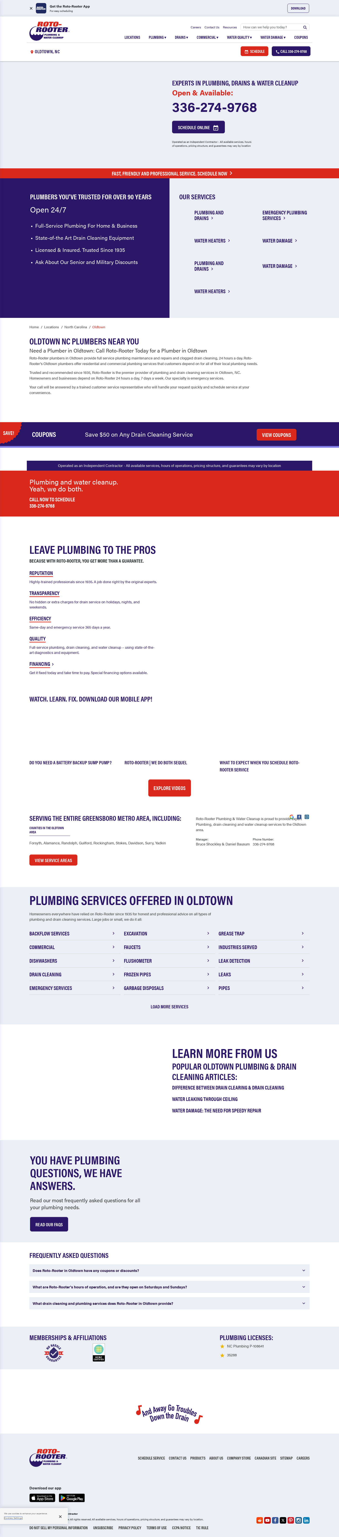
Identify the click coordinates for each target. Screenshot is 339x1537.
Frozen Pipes (167, 974)
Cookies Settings (13, 1517)
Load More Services (169, 1006)
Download (298, 8)
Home (34, 326)
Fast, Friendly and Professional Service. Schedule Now (173, 173)
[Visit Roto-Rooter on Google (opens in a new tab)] (291, 816)
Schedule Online (198, 127)
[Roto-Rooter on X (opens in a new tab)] (283, 1520)
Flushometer (167, 960)
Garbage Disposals (167, 987)
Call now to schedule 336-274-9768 (52, 502)
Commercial (207, 37)
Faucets (167, 947)
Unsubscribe (103, 1527)
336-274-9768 (214, 106)
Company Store (239, 1458)
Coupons (301, 37)
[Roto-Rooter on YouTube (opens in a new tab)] (267, 1520)
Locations (132, 37)
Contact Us (212, 27)
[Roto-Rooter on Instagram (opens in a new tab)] (298, 1520)
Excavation (167, 933)
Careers (196, 27)
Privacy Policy (129, 1527)
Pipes (262, 987)
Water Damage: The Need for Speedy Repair (216, 1110)
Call (291, 51)
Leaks (262, 974)
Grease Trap (262, 933)
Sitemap (286, 1458)
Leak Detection (262, 960)
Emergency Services (72, 987)
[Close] (60, 1516)
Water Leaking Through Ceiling (205, 1098)
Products (197, 1458)
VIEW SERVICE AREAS (53, 860)
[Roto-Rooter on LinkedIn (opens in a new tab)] (306, 1520)
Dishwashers (72, 960)
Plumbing (157, 37)
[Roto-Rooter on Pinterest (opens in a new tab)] (291, 1520)
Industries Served (262, 947)
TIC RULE (202, 1527)
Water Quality (239, 37)
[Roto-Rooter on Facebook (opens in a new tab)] (275, 1520)
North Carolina (75, 326)
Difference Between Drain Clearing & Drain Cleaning (228, 1087)
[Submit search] (305, 27)
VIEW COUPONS (276, 434)
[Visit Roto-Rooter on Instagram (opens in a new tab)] (307, 816)
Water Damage (273, 37)
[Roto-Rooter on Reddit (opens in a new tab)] (259, 1520)
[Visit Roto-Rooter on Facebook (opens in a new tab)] (299, 816)
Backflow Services (72, 933)
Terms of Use (157, 1527)
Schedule (254, 51)
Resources (230, 27)
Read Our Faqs (49, 1224)
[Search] (275, 27)
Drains (181, 37)
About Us (216, 1458)
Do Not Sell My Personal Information (58, 1527)
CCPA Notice (181, 1527)
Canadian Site (265, 1458)
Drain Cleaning (72, 974)
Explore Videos (169, 788)
